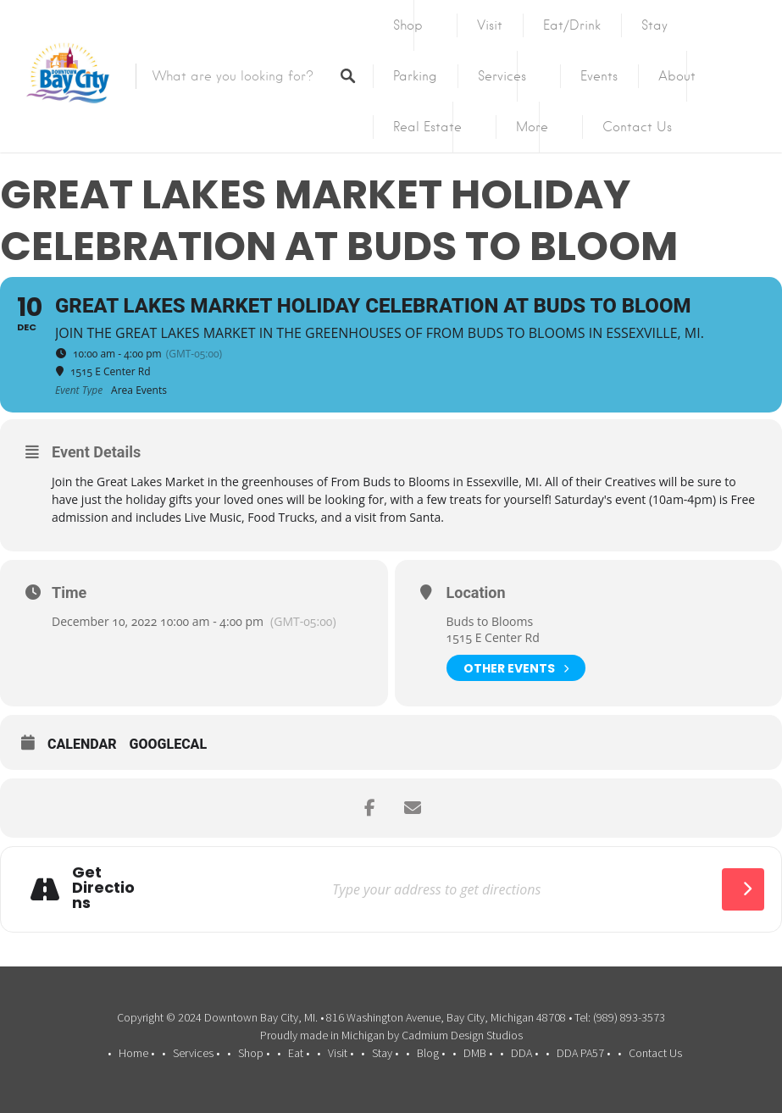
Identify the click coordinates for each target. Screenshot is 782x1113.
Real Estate (427, 127)
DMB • (477, 1052)
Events (599, 76)
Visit (489, 25)
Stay (654, 25)
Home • (136, 1052)
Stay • (385, 1052)
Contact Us (637, 127)
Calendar (82, 744)
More (532, 127)
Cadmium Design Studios (462, 1035)
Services (502, 76)
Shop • (253, 1052)
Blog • (431, 1052)
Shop (408, 25)
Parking (415, 76)
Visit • (340, 1052)
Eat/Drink (572, 25)
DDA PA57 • (583, 1052)
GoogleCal (169, 744)
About (677, 76)
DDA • (524, 1052)
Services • (196, 1052)
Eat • (298, 1052)
